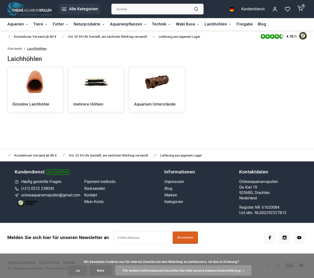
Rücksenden (94, 188)
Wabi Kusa (188, 24)
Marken (170, 195)
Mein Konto (94, 201)
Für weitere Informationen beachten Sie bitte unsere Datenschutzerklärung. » (183, 270)
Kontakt (90, 195)
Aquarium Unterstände (155, 104)
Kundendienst (253, 9)
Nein (100, 270)
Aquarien (17, 24)
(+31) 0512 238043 (37, 188)
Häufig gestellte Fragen (41, 181)
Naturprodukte (89, 24)
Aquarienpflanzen (128, 24)
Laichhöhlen (218, 24)
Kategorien (173, 201)
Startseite (17, 48)
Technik (161, 24)
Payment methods (100, 181)
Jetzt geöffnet (58, 172)
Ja (78, 270)
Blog (262, 24)
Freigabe (244, 24)
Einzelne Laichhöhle (31, 104)
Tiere (40, 24)
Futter (61, 24)
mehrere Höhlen (88, 104)
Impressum (174, 181)
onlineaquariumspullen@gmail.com (50, 195)
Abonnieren (185, 237)
